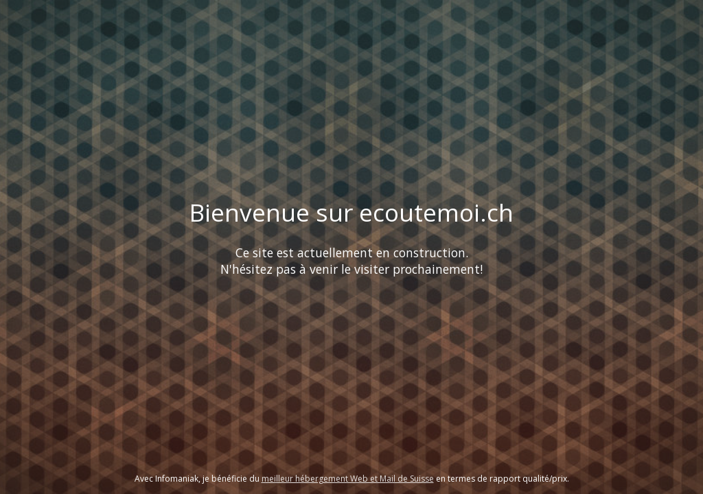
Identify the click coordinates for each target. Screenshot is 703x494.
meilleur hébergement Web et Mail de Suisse (348, 478)
